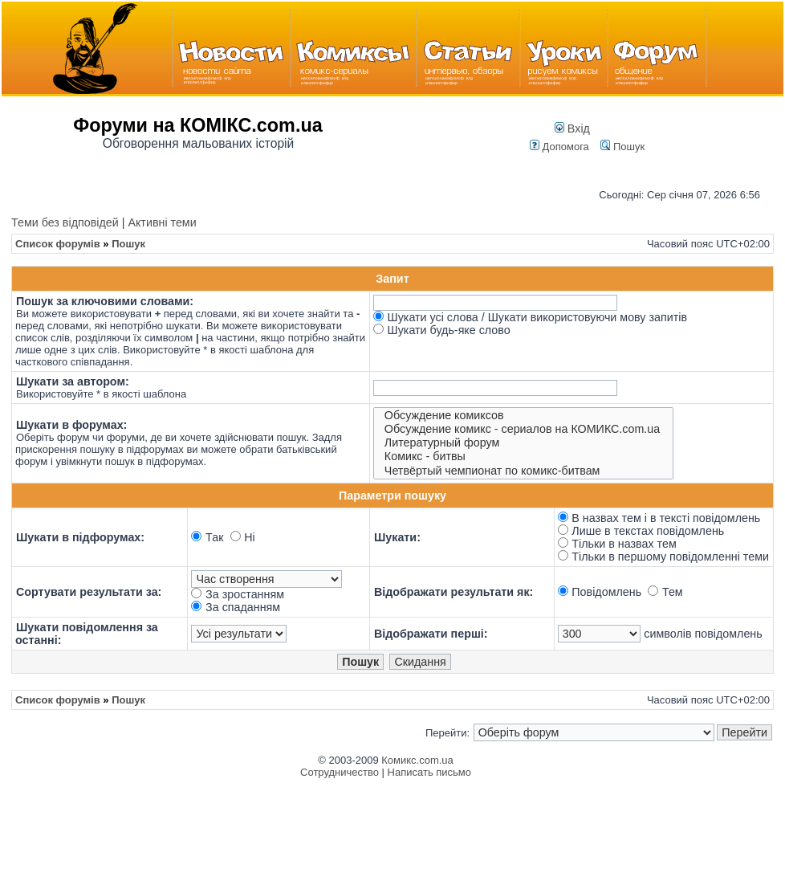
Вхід (572, 128)
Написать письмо (429, 772)
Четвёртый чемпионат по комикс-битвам (523, 471)
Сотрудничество (339, 772)
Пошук (622, 147)
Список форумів (57, 244)
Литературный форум (523, 443)
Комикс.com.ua (417, 760)
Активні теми (162, 222)
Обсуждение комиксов (523, 415)
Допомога (559, 147)
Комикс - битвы (523, 456)
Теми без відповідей (65, 222)
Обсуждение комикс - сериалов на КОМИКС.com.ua (523, 429)
